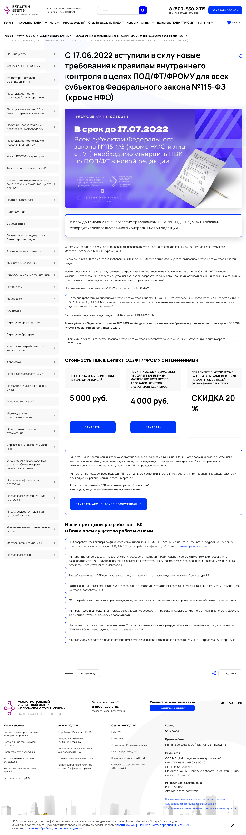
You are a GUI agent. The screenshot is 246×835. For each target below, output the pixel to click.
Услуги (10, 22)
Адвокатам (14, 362)
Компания (204, 22)
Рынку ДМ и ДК (16, 211)
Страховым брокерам (20, 334)
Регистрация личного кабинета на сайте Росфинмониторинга (75, 766)
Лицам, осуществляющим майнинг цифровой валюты (29, 513)
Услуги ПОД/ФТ (68, 725)
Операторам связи (19, 555)
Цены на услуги (16, 54)
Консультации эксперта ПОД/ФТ (129, 758)
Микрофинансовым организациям (28, 275)
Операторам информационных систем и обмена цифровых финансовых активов (26, 464)
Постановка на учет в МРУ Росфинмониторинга (72, 740)
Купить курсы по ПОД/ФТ (124, 751)
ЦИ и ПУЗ (116, 732)
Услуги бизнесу (14, 725)
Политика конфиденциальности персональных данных (195, 799)
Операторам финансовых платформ (23, 482)
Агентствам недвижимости (24, 251)
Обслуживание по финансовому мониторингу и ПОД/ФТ (75, 750)
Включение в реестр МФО (17, 778)
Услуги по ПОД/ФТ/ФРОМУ (23, 66)
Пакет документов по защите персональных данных (25, 142)
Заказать (92, 427)
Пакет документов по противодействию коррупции (25, 95)
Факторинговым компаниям (24, 543)
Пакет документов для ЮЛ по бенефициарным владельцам (25, 111)
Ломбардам (14, 298)
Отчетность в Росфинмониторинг (76, 758)
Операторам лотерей (20, 401)
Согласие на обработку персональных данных (190, 803)
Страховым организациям (23, 322)
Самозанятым (16, 223)
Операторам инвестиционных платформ (26, 497)
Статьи (147, 22)
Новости (132, 22)
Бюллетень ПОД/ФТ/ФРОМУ (175, 22)
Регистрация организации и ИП (27, 168)
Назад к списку (88, 673)
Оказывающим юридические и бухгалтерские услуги (26, 237)
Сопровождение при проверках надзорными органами (21, 734)
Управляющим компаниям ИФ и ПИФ (27, 446)
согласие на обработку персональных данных (52, 828)
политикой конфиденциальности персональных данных (152, 825)
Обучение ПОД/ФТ (33, 22)
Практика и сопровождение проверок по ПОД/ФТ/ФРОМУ (25, 127)
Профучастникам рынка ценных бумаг (27, 387)
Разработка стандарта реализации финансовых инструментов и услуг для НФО (29, 184)
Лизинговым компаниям (22, 263)
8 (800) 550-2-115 (187, 9)
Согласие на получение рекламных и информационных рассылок (200, 808)
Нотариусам (14, 287)
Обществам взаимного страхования (21, 431)
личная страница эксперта (194, 546)
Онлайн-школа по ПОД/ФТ (106, 22)
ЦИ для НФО (117, 738)
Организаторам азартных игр (25, 374)
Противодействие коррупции (20, 752)
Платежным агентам (20, 200)
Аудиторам (14, 310)
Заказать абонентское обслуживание (108, 504)
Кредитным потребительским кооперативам (25, 348)
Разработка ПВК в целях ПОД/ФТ (75, 732)
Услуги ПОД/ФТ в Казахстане (25, 156)
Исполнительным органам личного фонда (29, 529)
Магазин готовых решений (68, 22)
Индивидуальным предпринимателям (19, 415)
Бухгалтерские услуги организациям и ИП (21, 79)
